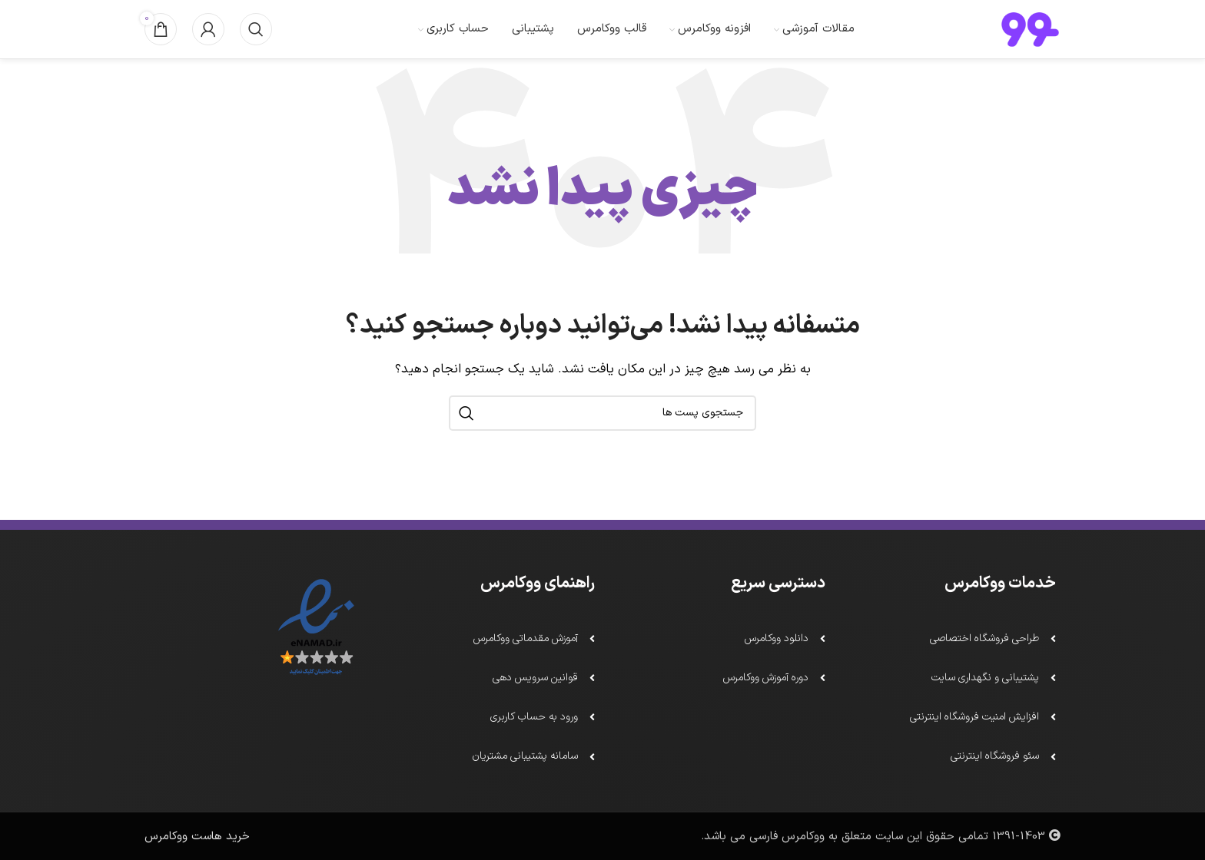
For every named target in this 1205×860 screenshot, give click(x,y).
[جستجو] (256, 40)
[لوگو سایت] (1030, 39)
